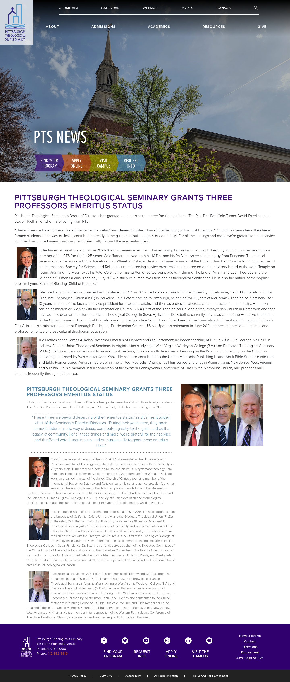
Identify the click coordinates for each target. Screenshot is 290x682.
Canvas (223, 7)
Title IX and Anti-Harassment (209, 676)
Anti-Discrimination (166, 676)
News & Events (250, 636)
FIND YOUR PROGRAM (113, 654)
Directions (250, 647)
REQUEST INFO (142, 654)
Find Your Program (48, 163)
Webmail (150, 7)
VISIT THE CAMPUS (200, 654)
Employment (250, 652)
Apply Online (76, 163)
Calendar (110, 7)
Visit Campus (103, 163)
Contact (250, 641)
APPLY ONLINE (171, 654)
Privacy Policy (77, 676)
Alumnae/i (68, 7)
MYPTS (187, 7)
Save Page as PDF (249, 658)
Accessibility (133, 676)
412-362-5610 (58, 653)
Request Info (130, 163)
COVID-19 (106, 676)
